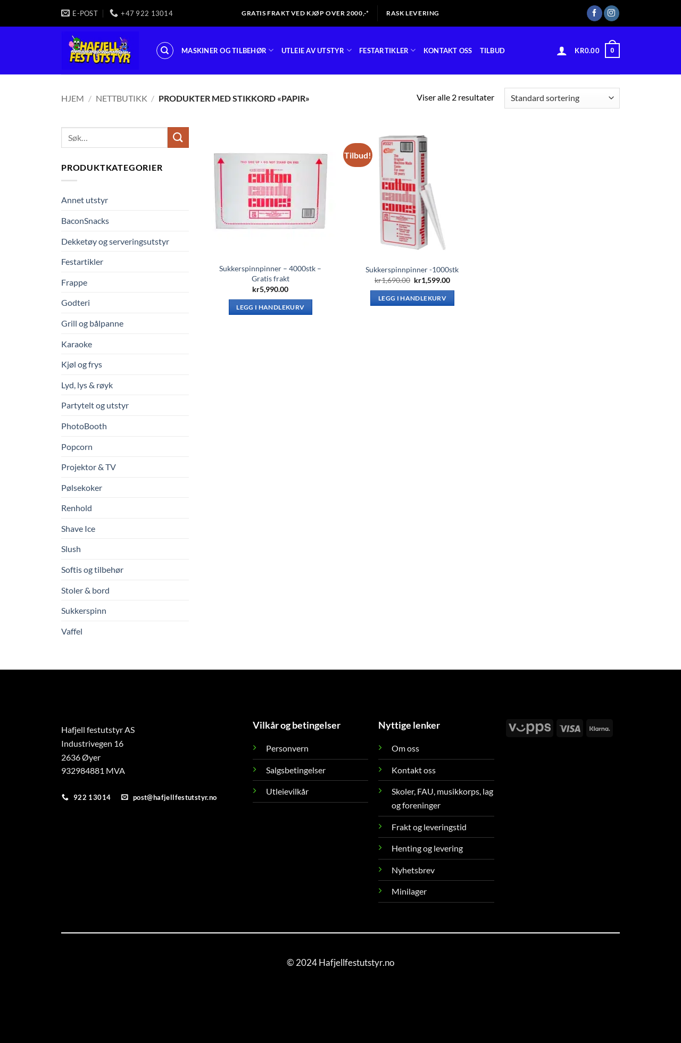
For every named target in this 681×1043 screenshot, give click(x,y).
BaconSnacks (85, 220)
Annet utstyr (84, 200)
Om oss (405, 748)
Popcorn (77, 446)
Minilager (409, 891)
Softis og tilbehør (92, 569)
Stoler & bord (85, 590)
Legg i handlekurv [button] (270, 307)
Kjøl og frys (81, 364)
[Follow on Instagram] (611, 13)
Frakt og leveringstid (429, 827)
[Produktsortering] (562, 98)
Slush (71, 549)
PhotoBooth (84, 426)
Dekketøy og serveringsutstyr (115, 241)
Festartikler (387, 50)
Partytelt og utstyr (95, 405)
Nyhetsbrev (413, 870)
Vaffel (71, 631)
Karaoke (76, 343)
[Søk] (164, 50)
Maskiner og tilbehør (227, 50)
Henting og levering (427, 848)
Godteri (75, 302)
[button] (562, 50)
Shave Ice (78, 528)
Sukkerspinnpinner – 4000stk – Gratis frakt (270, 273)
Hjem (72, 98)
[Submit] (178, 137)
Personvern (287, 748)
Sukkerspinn (83, 610)
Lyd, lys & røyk (87, 385)
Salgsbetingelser (296, 770)
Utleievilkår (287, 791)
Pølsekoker (81, 487)
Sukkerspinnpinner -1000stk (412, 269)
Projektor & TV (88, 467)
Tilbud (492, 50)
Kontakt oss (447, 50)
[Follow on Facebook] (594, 13)
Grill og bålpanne (92, 323)
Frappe (74, 282)
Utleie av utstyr (316, 50)
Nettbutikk (121, 98)
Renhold (76, 508)
